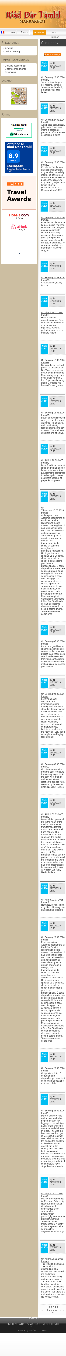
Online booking (12, 51)
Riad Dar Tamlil (19, 244)
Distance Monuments (15, 69)
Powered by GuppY (16, 1324)
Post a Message (52, 54)
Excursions (10, 72)
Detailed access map (15, 65)
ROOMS (9, 48)
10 (56, 1310)
